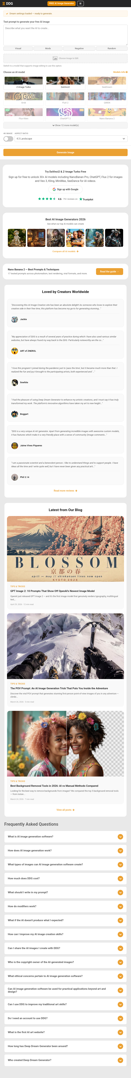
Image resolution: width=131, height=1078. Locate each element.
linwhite (24, 382)
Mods (48, 48)
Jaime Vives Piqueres (31, 445)
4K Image (7, 133)
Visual (18, 48)
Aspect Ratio (21, 133)
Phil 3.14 (24, 477)
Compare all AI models (66, 251)
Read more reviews (65, 490)
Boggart (24, 414)
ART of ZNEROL (28, 350)
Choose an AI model (14, 72)
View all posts (65, 809)
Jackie (23, 319)
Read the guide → (109, 271)
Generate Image (65, 152)
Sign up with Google (65, 189)
